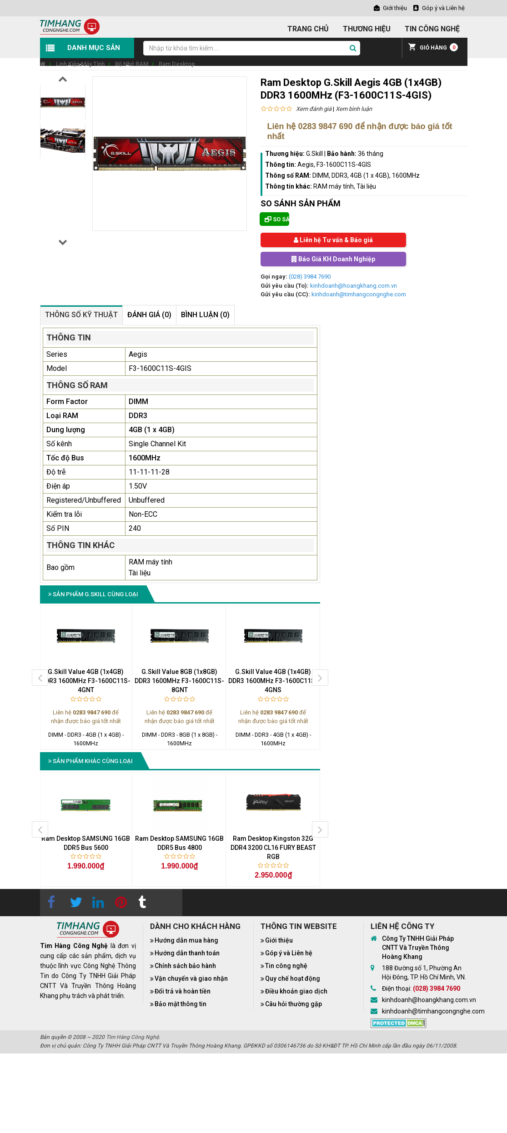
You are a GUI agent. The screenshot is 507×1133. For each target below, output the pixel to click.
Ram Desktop (177, 63)
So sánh (277, 219)
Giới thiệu (279, 940)
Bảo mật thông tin (180, 1004)
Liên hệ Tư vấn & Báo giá (333, 240)
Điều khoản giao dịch (296, 991)
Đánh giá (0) (149, 314)
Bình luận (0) (205, 314)
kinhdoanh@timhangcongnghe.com (358, 294)
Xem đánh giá (313, 108)
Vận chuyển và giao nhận (191, 978)
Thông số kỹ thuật (81, 314)
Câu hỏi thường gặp (293, 1004)
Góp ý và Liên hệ (288, 953)
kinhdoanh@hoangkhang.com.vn (353, 285)
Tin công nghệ (286, 965)
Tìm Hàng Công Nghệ (132, 1037)
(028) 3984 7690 (310, 276)
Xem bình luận (354, 108)
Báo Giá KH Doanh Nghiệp (333, 259)
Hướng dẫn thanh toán (187, 953)
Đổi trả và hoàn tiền (183, 991)
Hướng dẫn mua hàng (186, 940)
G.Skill (314, 153)
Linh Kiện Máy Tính (80, 63)
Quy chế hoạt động (292, 978)
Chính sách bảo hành (185, 965)
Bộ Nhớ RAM (131, 63)
